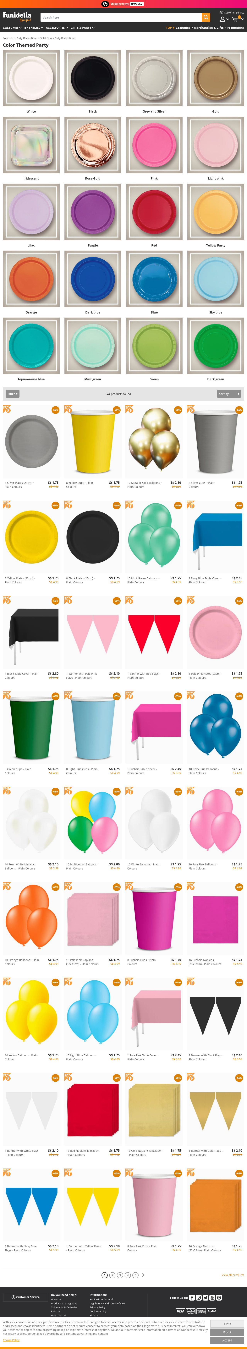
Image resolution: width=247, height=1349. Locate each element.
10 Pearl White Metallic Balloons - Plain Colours (20, 866)
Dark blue (92, 312)
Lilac (31, 245)
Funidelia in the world (102, 1299)
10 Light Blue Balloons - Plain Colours (81, 1057)
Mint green (92, 379)
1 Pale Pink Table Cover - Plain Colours (143, 1057)
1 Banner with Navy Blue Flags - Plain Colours (21, 1248)
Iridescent (31, 178)
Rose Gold (92, 178)
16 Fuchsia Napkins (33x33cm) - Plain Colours (205, 962)
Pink (154, 178)
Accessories (55, 28)
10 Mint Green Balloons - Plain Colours (143, 580)
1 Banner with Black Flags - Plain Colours (206, 1057)
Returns (55, 1311)
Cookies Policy (98, 1311)
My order (56, 1299)
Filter (11, 394)
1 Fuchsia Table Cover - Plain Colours (142, 771)
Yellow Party (215, 245)
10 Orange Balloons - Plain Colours (22, 962)
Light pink (216, 178)
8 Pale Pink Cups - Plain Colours (142, 1248)
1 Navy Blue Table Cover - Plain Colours (205, 580)
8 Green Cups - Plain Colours (18, 771)
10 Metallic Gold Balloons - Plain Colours (144, 485)
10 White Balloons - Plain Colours (143, 866)
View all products (233, 1275)
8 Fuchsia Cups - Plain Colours (141, 962)
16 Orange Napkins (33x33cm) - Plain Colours (205, 1248)
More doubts (58, 1315)
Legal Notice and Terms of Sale (107, 1303)
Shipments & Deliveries (64, 1307)
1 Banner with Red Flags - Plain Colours (143, 676)
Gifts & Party (81, 28)
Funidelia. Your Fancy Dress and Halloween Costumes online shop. (17, 17)
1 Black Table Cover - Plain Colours (21, 676)
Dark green (215, 379)
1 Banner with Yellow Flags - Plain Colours (83, 1248)
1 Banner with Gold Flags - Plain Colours (206, 1153)
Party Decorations (26, 38)
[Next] (143, 1275)
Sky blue (215, 312)
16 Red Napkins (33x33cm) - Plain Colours (83, 1153)
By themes (32, 28)
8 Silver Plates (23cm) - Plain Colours (19, 485)
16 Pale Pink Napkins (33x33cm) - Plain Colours (82, 962)
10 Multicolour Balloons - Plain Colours (82, 866)
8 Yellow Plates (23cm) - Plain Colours (20, 580)
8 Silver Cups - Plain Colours (201, 485)
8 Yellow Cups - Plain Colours (79, 485)
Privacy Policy (97, 1307)
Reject (227, 1332)
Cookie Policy (11, 1340)
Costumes (10, 28)
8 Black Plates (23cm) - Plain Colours (80, 580)
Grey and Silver (154, 111)
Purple (93, 245)
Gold (215, 111)
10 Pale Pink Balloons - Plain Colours (203, 866)
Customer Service (26, 1297)
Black (93, 111)
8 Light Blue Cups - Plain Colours (82, 771)
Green (154, 379)
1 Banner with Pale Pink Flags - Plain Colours (81, 676)
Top (169, 28)
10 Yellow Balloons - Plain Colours (21, 1057)
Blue (154, 312)
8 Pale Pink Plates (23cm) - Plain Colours (205, 676)
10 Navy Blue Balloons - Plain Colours (204, 771)
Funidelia (8, 38)
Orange (31, 312)
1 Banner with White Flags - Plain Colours (22, 1153)
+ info (227, 1324)
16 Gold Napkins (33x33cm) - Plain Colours (144, 1153)
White (31, 111)
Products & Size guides (64, 1303)
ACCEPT (227, 1340)
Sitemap (94, 1315)
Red (154, 245)
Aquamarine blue (31, 379)
